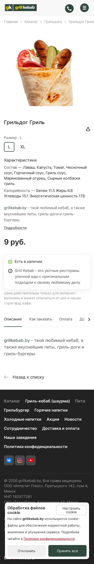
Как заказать (40, 319)
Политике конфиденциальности (49, 539)
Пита (80, 401)
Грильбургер (16, 410)
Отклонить (26, 551)
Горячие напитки (51, 410)
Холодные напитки (22, 419)
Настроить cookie (71, 510)
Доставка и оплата (60, 428)
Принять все (67, 551)
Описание (13, 319)
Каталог (12, 401)
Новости (73, 419)
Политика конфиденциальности (35, 446)
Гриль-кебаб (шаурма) (47, 401)
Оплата (65, 319)
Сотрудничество (20, 428)
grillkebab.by (15, 208)
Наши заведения (20, 437)
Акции (53, 419)
